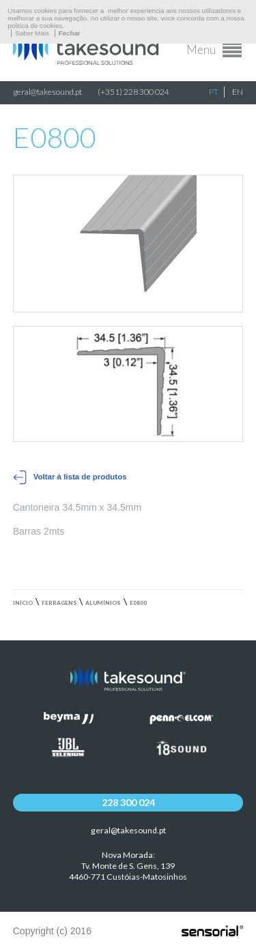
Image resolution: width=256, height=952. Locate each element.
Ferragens (59, 602)
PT (213, 92)
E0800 (138, 602)
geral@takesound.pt (47, 92)
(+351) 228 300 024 (133, 92)
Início (23, 602)
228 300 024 (128, 802)
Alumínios (103, 602)
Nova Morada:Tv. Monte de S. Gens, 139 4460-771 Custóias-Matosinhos (128, 866)
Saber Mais (32, 33)
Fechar (70, 33)
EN (237, 92)
